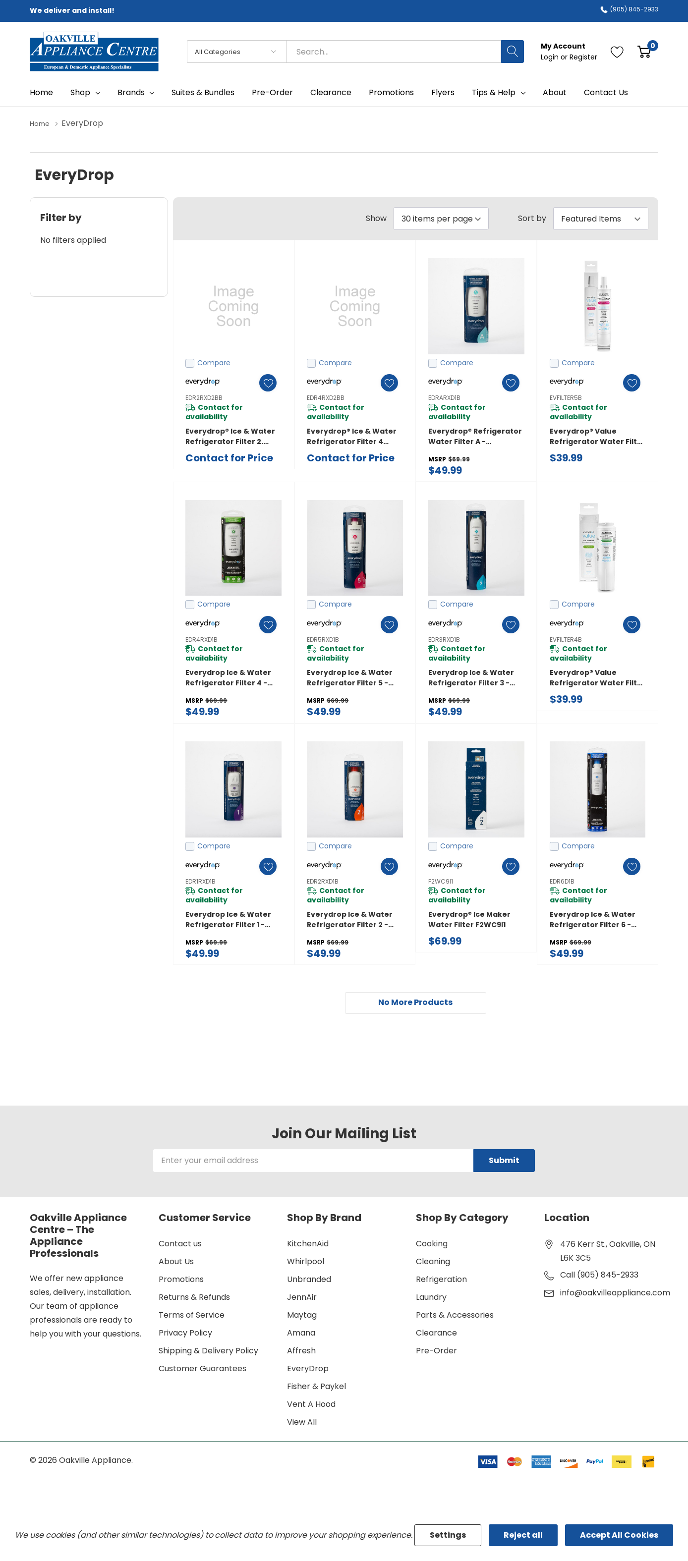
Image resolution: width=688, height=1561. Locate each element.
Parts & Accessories (455, 1316)
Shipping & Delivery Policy (208, 1351)
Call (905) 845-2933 (599, 1276)
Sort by (532, 218)
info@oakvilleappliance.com (615, 1293)
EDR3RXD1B (444, 639)
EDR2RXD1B (323, 881)
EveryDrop (308, 1369)
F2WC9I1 (440, 881)
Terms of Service (192, 1316)
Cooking (432, 1244)
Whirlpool (305, 1262)
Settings (448, 1535)
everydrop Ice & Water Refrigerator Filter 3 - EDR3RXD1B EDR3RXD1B (471, 677)
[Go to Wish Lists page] (617, 51)
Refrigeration (441, 1280)
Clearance (436, 1333)
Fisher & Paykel (316, 1387)
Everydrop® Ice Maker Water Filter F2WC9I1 (469, 919)
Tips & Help (494, 93)
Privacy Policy (185, 1333)
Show (376, 218)
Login (551, 57)
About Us (176, 1262)
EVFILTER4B (566, 639)
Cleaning (433, 1262)
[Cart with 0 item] (644, 51)
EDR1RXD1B (200, 881)
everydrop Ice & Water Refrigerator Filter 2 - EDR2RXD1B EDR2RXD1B (350, 919)
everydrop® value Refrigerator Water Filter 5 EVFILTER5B (597, 436)
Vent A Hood (311, 1405)
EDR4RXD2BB (325, 397)
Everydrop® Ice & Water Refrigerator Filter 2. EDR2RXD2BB (230, 436)
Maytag (302, 1316)
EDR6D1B (562, 881)
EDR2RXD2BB (204, 397)
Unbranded (309, 1280)
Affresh (301, 1351)
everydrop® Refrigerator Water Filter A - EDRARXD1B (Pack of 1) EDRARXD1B (475, 436)
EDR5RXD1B (323, 639)
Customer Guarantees (202, 1369)
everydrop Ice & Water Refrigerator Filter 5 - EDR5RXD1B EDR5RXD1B (350, 677)
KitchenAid (308, 1244)
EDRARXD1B (444, 397)
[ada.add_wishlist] (263, 382)
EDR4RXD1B (201, 639)
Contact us (180, 1244)
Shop (80, 93)
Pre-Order (436, 1351)
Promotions (181, 1280)
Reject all (523, 1535)
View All (302, 1423)
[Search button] (512, 51)
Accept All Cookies (619, 1535)
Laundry (431, 1298)
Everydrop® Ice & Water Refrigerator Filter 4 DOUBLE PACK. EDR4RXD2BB (352, 436)
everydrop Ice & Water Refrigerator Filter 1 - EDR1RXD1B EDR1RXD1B (228, 919)
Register (583, 57)
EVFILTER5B (566, 397)
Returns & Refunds (194, 1298)
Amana (301, 1333)
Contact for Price (229, 457)
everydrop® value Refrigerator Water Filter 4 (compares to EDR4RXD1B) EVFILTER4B (597, 677)
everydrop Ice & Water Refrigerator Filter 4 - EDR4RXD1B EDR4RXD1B (228, 677)
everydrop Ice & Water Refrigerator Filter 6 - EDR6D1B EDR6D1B (592, 919)
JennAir (302, 1298)
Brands (131, 93)
